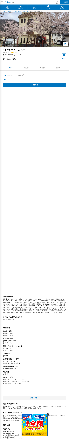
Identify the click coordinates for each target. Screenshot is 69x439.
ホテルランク (6, 52)
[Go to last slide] (2, 29)
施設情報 (26, 68)
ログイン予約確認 (66, 2)
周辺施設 (42, 68)
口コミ (58, 68)
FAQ (57, 3)
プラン (11, 68)
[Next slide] (67, 29)
